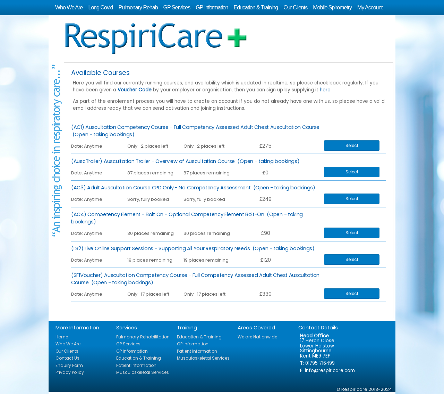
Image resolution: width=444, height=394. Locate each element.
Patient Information (136, 365)
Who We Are (69, 7)
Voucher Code (135, 90)
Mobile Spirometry (332, 7)
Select (351, 145)
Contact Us (67, 358)
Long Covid (100, 7)
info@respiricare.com (330, 370)
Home (62, 337)
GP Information (212, 7)
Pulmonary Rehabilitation (143, 337)
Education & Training (255, 7)
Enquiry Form (69, 365)
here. (326, 90)
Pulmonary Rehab (137, 7)
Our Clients (295, 7)
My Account (370, 7)
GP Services (176, 7)
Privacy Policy (70, 372)
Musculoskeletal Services (142, 372)
